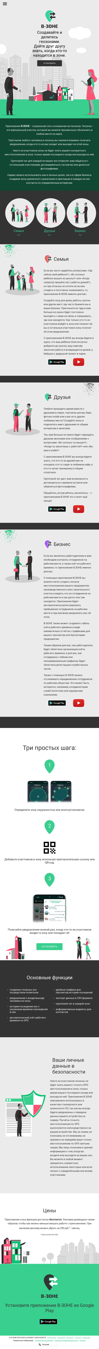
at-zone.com (51, 1337)
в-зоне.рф (86, 1337)
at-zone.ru (69, 1337)
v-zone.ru (78, 1337)
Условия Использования (44, 1340)
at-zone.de (61, 1337)
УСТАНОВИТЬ (49, 63)
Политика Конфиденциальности (67, 1340)
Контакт (83, 1340)
